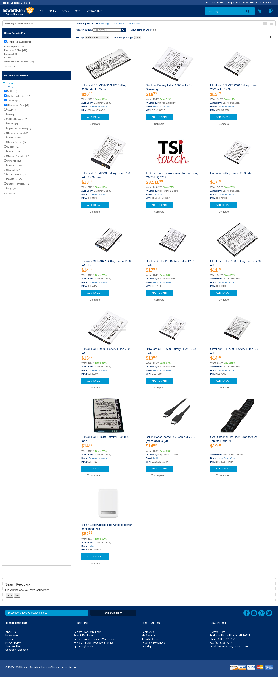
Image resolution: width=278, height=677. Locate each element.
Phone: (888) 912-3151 (222, 639)
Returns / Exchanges (153, 642)
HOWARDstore (250, 2)
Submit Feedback (83, 635)
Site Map (147, 646)
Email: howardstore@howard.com (229, 646)
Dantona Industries (98, 106)
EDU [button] (52, 11)
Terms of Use (13, 646)
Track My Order (150, 639)
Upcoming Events (83, 646)
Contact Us (148, 632)
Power (220, 2)
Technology (209, 2)
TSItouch (157, 194)
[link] (220, 668)
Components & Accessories (126, 23)
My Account (148, 635)
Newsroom (11, 635)
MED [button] (77, 11)
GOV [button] (66, 11)
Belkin (156, 458)
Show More (9, 66)
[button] (259, 11)
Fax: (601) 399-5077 (221, 642)
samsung (104, 23)
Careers (9, 639)
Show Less (9, 193)
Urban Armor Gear (226, 458)
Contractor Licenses (16, 649)
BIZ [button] (41, 11)
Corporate (265, 2)
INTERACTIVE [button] (94, 11)
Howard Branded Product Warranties (94, 639)
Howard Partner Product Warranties (93, 642)
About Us (10, 632)
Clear (11, 87)
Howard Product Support (87, 632)
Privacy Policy (13, 642)
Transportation (233, 2)
